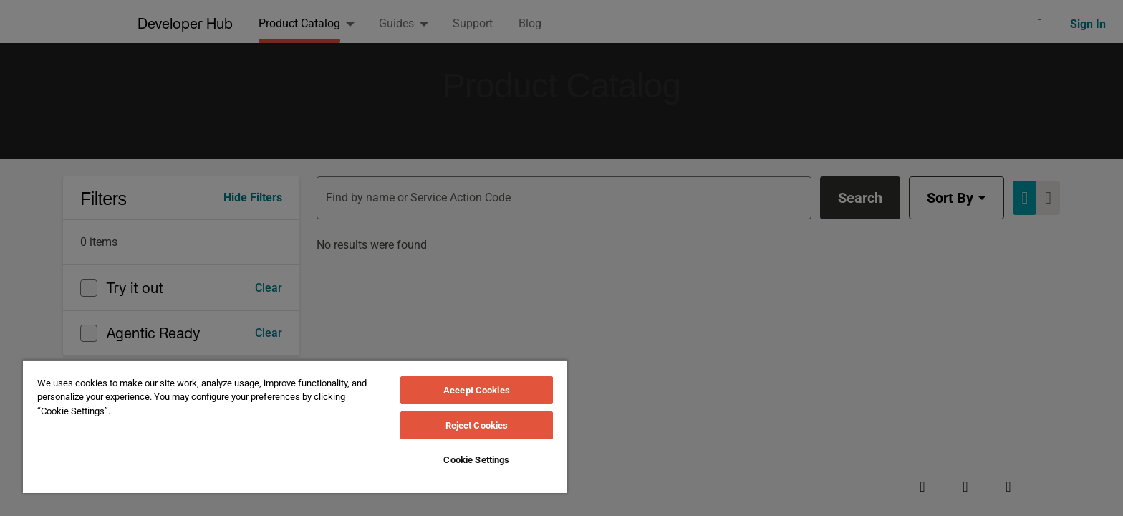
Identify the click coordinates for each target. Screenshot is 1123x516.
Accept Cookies (476, 390)
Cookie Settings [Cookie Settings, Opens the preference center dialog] (476, 459)
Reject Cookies (477, 425)
